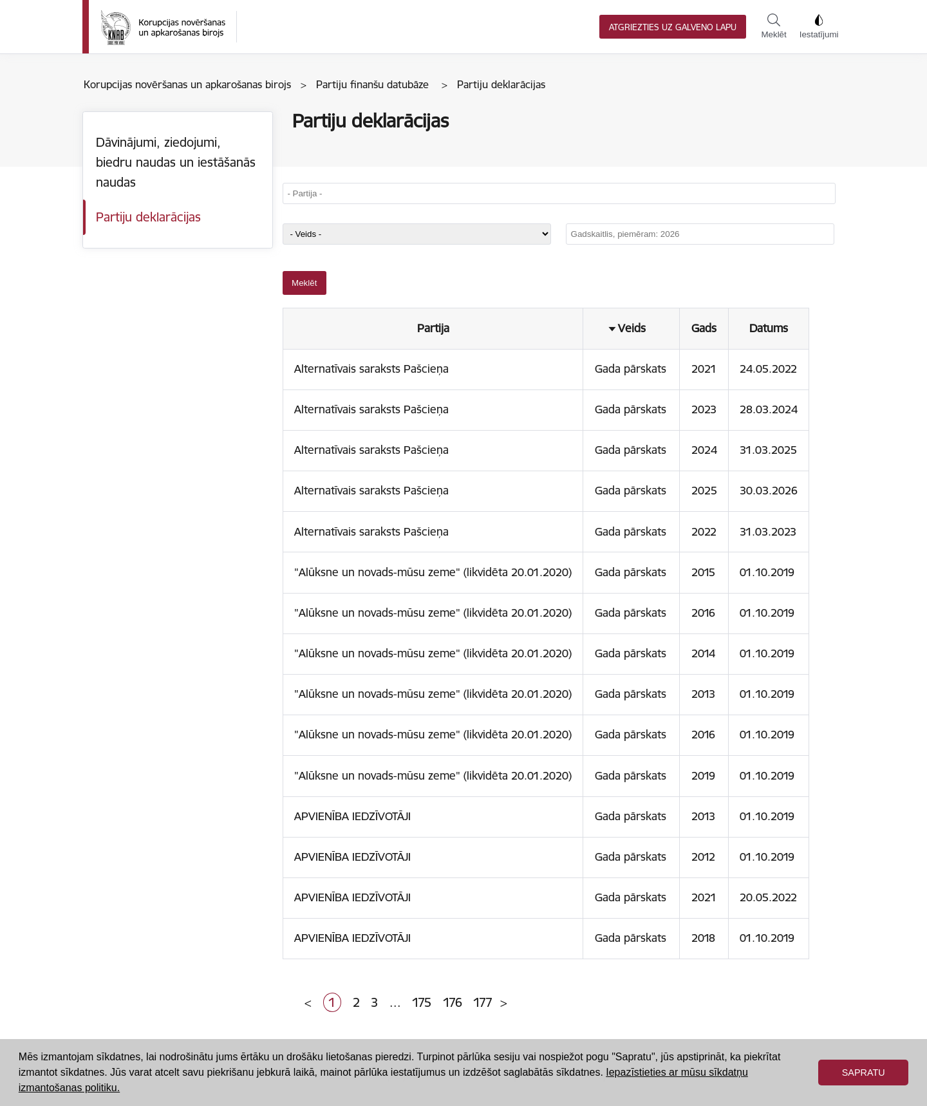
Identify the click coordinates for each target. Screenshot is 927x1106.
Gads (703, 328)
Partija (433, 328)
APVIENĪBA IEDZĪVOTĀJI (352, 816)
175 (421, 1002)
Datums (768, 328)
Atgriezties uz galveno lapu (672, 27)
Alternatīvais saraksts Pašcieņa (371, 369)
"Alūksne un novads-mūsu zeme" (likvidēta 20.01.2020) (433, 572)
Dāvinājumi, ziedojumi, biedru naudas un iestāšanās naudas (176, 162)
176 (452, 1002)
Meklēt (773, 26)
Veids (632, 328)
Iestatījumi (819, 26)
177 (482, 1002)
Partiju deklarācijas (148, 217)
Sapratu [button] (863, 1072)
